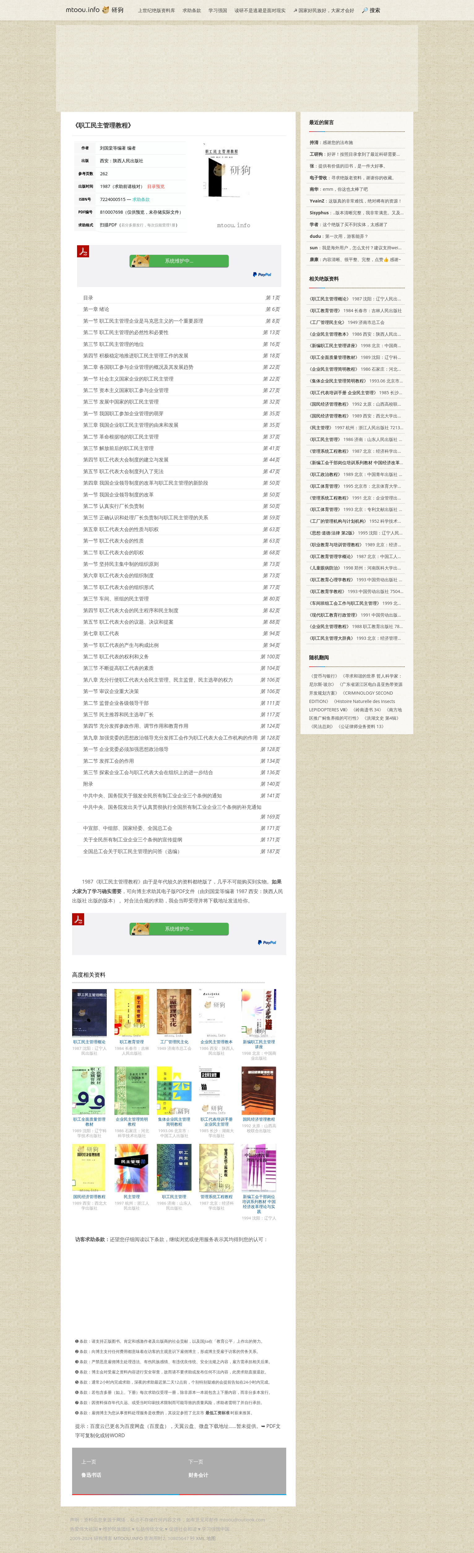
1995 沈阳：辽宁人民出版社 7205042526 (373, 533)
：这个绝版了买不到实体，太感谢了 (348, 224)
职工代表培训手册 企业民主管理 (216, 1121)
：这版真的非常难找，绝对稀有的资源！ (355, 201)
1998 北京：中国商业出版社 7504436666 (374, 345)
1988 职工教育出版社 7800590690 (363, 626)
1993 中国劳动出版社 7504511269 (366, 579)
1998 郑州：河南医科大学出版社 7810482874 (370, 568)
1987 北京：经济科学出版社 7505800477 (370, 451)
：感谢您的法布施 (330, 142)
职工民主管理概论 (89, 1042)
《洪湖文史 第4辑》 (381, 718)
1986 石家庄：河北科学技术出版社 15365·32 (378, 369)
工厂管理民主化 (174, 1042)
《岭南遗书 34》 (367, 710)
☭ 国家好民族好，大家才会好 (323, 10)
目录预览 (156, 186)
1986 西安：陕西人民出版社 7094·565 (367, 334)
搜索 (375, 10)
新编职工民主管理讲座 (259, 1044)
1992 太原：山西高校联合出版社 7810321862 (374, 404)
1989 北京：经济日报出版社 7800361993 (376, 544)
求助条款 (192, 10)
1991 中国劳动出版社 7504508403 (368, 615)
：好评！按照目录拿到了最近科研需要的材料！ (361, 154)
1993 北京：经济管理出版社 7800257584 (372, 638)
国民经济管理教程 (259, 1119)
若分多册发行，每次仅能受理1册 (148, 225)
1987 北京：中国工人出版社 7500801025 (372, 556)
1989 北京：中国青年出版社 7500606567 (366, 474)
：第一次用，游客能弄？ (338, 236)
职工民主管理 (174, 1196)
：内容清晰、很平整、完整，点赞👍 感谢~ (354, 259)
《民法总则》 (322, 726)
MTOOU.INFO (128, 1538)
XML (200, 1538)
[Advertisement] (237, 68)
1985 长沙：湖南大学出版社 (370, 392)
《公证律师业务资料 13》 (361, 726)
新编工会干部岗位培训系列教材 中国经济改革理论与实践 (258, 1204)
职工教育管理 (132, 1042)
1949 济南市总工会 (346, 322)
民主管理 (132, 1196)
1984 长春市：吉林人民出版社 (355, 310)
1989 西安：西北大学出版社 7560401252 (370, 416)
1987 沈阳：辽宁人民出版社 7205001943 (370, 299)
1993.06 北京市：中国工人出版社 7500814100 (384, 381)
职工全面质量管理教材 (89, 1121)
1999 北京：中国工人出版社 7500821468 (385, 603)
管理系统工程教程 (216, 1196)
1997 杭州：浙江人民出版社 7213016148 (361, 427)
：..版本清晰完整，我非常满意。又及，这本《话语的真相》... (377, 213)
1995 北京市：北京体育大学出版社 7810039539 (372, 486)
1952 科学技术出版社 (359, 521)
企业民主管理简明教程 (132, 1121)
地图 (211, 1538)
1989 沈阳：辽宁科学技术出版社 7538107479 (379, 357)
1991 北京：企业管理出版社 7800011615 (370, 498)
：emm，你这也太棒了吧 (338, 189)
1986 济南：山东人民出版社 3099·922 (362, 439)
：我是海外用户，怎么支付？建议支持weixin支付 (360, 248)
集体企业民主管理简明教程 (174, 1121)
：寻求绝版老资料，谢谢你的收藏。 (352, 178)
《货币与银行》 (324, 676)
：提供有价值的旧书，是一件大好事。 (348, 166)
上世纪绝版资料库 (156, 10)
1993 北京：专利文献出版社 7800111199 (366, 509)
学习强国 (218, 10)
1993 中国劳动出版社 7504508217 (361, 591)
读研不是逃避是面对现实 (260, 10)
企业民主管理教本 (216, 1042)
